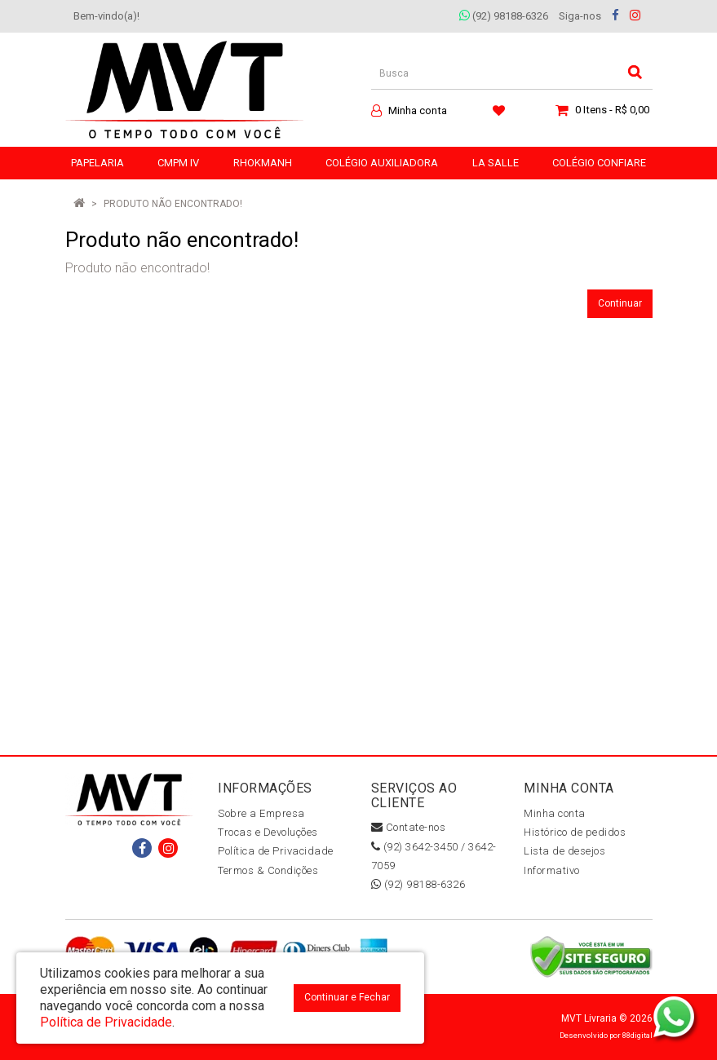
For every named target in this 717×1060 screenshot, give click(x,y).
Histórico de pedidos (575, 832)
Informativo (552, 870)
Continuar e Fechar (347, 997)
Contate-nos (408, 827)
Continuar (620, 303)
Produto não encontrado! (173, 204)
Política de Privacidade (276, 851)
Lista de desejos (564, 851)
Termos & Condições (268, 870)
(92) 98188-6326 (503, 16)
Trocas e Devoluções (268, 832)
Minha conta (555, 813)
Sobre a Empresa (261, 813)
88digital (637, 1035)
